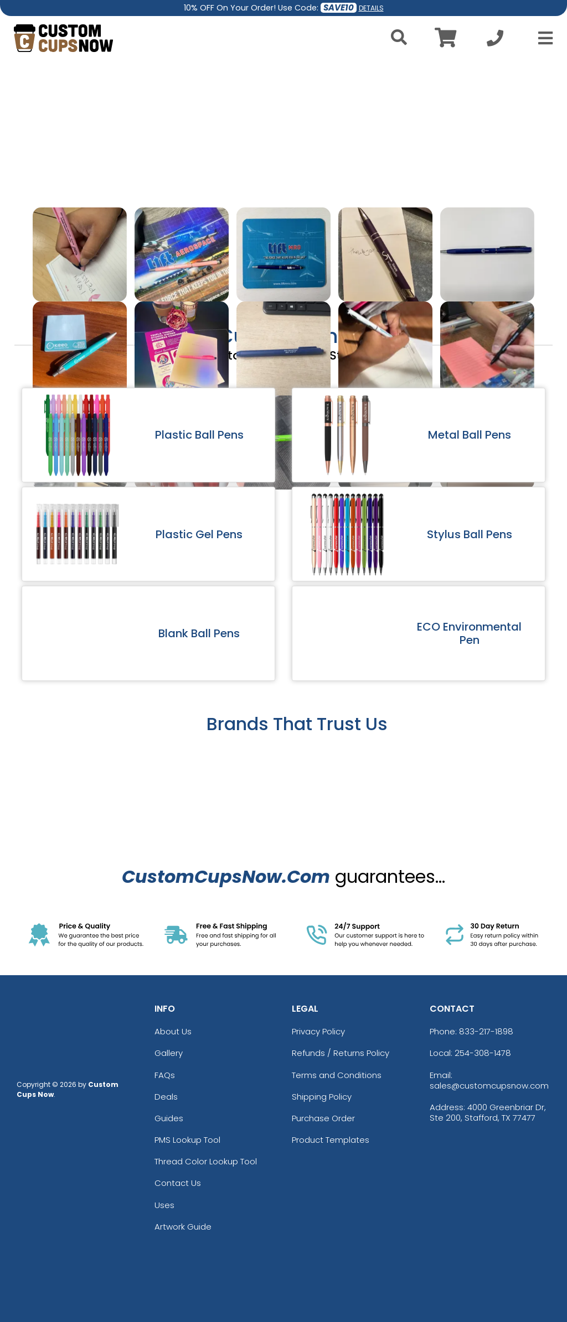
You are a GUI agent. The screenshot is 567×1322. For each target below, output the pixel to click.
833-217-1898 (486, 1031)
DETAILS (371, 8)
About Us (173, 1031)
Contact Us (177, 1183)
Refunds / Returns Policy (340, 1053)
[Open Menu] (542, 38)
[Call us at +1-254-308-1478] (495, 41)
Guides (168, 1118)
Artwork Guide (183, 1226)
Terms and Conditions (337, 1075)
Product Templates (330, 1140)
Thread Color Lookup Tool (205, 1161)
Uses (164, 1205)
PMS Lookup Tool (187, 1140)
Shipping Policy (322, 1096)
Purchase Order (323, 1118)
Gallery (168, 1053)
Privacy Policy (318, 1031)
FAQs (164, 1075)
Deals (166, 1096)
